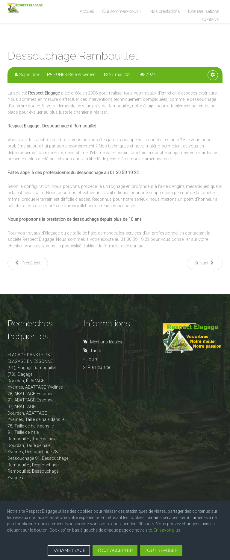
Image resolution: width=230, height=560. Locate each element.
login (92, 359)
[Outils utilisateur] (213, 75)
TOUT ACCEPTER (115, 550)
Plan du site (99, 367)
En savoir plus (167, 530)
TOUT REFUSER (161, 550)
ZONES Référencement (75, 74)
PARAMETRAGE (69, 550)
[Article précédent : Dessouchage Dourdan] (27, 263)
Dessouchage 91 (23, 458)
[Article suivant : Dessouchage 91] (205, 263)
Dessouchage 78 (41, 451)
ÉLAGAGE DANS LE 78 (28, 354)
